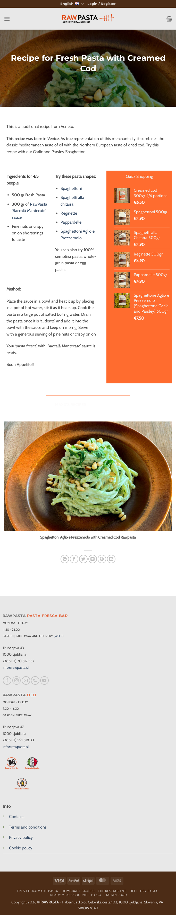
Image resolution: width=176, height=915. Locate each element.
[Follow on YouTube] (44, 680)
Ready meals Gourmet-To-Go (75, 895)
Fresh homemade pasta (37, 891)
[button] (101, 4)
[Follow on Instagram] (16, 680)
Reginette (69, 213)
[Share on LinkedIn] (111, 559)
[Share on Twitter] (83, 559)
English (71, 4)
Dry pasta (149, 891)
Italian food (116, 895)
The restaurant (112, 891)
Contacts (16, 816)
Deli (133, 891)
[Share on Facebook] (74, 559)
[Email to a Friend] (92, 559)
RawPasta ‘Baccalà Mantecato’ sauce (29, 211)
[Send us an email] (26, 680)
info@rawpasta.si (16, 667)
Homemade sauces (78, 891)
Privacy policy (21, 837)
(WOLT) (59, 636)
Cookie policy (20, 848)
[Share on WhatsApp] (65, 559)
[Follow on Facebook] (7, 680)
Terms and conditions (28, 827)
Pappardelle (71, 222)
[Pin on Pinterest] (102, 559)
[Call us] (35, 680)
